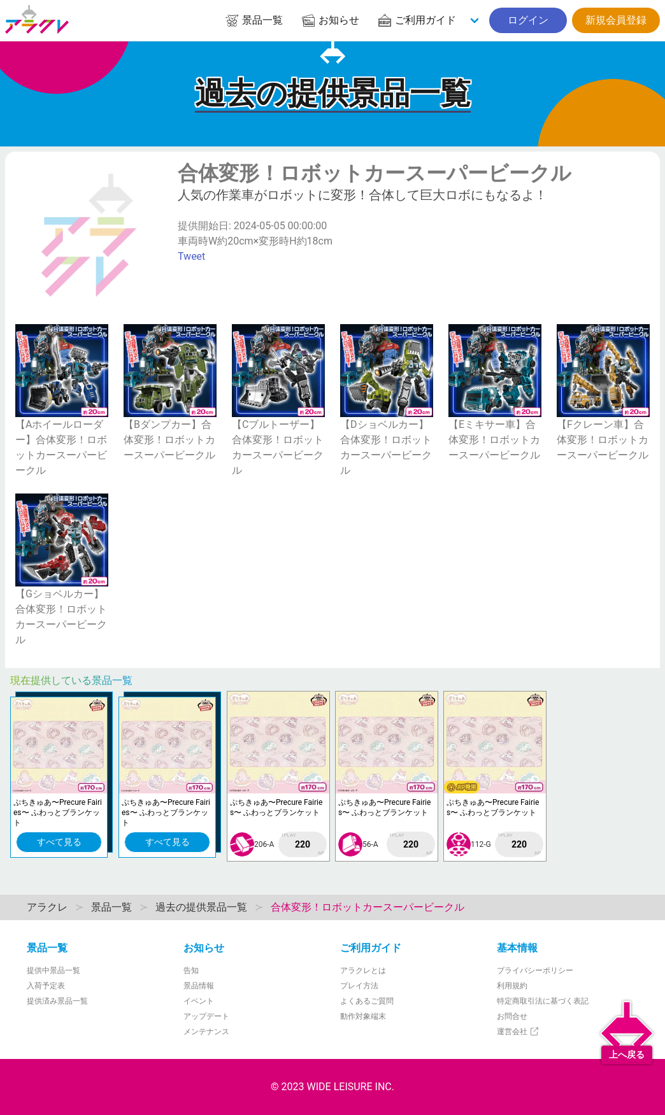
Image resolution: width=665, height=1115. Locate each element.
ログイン (528, 20)
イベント (198, 1001)
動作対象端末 (363, 1016)
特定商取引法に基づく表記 (543, 1001)
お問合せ (512, 1016)
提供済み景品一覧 (57, 1001)
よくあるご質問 (367, 1001)
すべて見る (59, 842)
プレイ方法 (359, 985)
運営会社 (518, 1031)
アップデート (206, 1016)
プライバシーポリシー (535, 970)
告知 (191, 970)
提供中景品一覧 (53, 970)
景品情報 (198, 985)
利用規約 (512, 985)
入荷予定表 (46, 985)
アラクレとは (363, 970)
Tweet (191, 256)
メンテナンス (206, 1031)
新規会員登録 (616, 20)
